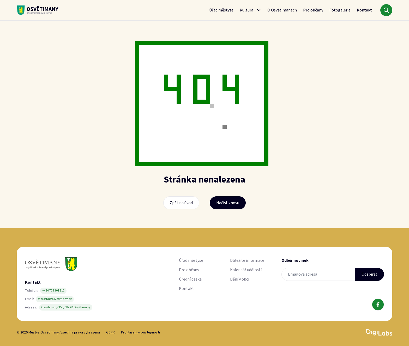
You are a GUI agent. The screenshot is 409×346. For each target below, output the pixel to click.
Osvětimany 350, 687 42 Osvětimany (65, 307)
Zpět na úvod (181, 203)
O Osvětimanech (282, 10)
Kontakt (364, 10)
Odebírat (369, 274)
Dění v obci (239, 279)
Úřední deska (190, 279)
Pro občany (313, 10)
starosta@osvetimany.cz (55, 299)
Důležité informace (247, 260)
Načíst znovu (227, 203)
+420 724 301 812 (53, 290)
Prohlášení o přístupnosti (140, 332)
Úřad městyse (221, 10)
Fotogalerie (340, 10)
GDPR (110, 332)
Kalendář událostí (246, 270)
